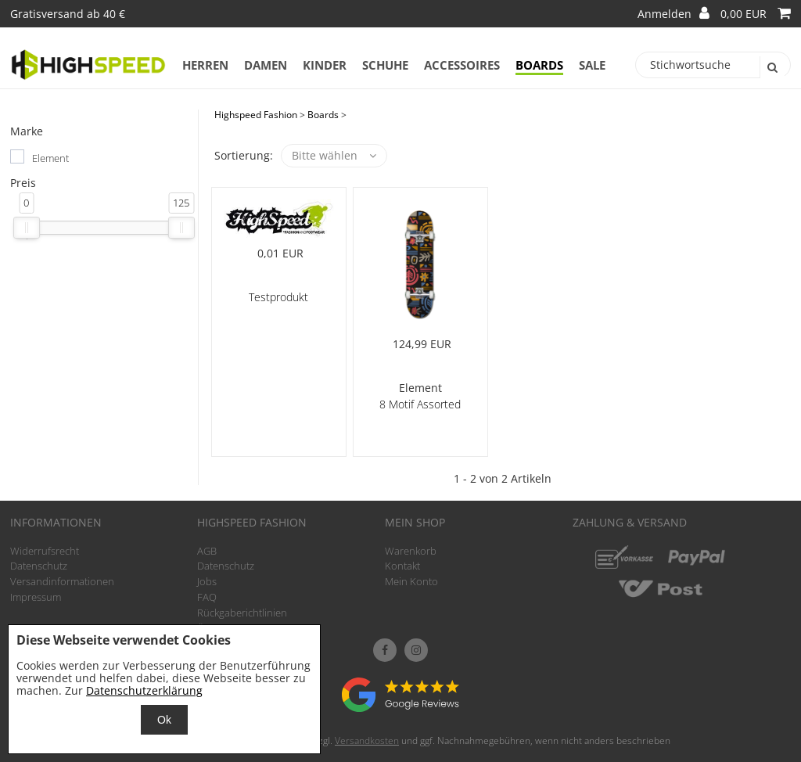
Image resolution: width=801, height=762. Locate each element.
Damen (265, 65)
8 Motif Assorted (420, 404)
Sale (592, 65)
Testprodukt (278, 296)
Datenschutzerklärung (144, 690)
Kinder (325, 65)
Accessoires (462, 65)
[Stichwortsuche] (713, 65)
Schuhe (385, 65)
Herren (205, 65)
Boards (539, 65)
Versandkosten (367, 740)
